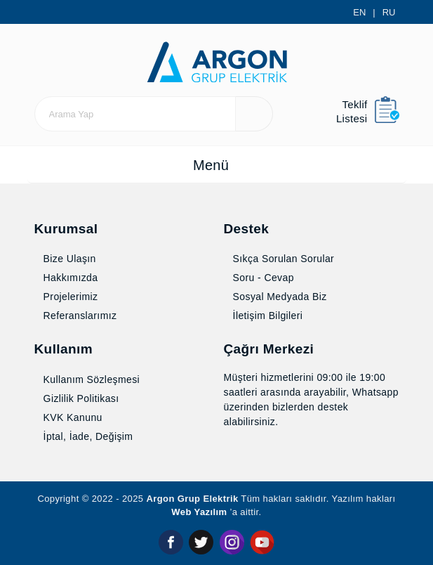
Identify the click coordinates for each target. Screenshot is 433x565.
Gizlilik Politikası (78, 399)
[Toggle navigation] (216, 169)
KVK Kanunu (70, 418)
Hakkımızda (68, 279)
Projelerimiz (69, 298)
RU (390, 12)
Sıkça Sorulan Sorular (283, 260)
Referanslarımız (79, 317)
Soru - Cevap (264, 279)
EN (362, 12)
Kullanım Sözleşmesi (91, 380)
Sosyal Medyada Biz (279, 298)
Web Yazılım (215, 513)
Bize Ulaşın (66, 260)
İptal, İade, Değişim (88, 437)
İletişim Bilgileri (266, 317)
